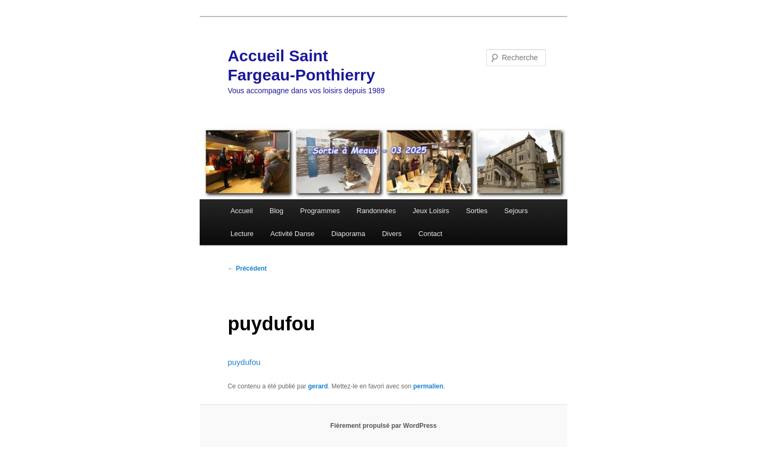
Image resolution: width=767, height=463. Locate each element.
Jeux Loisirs (431, 211)
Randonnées (376, 211)
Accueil (242, 211)
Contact (431, 234)
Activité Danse (293, 234)
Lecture (242, 234)
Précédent (246, 268)
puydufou (243, 362)
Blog (276, 211)
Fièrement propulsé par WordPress (383, 425)
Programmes (320, 211)
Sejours (516, 211)
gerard (318, 386)
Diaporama (348, 234)
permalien (428, 386)
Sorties (476, 211)
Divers (392, 234)
